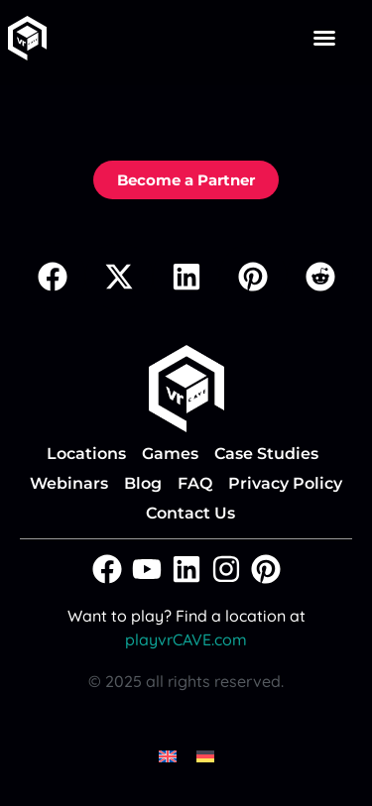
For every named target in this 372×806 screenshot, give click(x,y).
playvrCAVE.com (186, 639)
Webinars (69, 483)
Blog (143, 483)
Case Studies (266, 453)
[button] (324, 38)
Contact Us (190, 513)
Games (170, 453)
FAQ (195, 483)
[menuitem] (167, 755)
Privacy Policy (285, 483)
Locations (86, 453)
